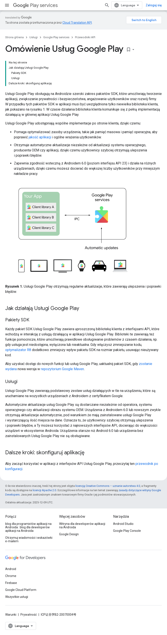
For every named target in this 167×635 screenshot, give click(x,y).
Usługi (33, 37)
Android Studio (123, 524)
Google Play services (56, 37)
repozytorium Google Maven (62, 369)
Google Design (69, 534)
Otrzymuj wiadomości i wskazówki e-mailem (28, 539)
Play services (35, 5)
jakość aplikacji (40, 137)
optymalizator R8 (18, 350)
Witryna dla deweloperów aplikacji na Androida (82, 525)
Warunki (10, 614)
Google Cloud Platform (20, 590)
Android (10, 569)
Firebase (11, 583)
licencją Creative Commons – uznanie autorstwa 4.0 (107, 485)
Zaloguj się (154, 5)
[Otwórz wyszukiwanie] (107, 5)
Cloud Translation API (77, 22)
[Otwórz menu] (7, 5)
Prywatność (28, 614)
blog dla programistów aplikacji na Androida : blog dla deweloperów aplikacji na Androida (28, 527)
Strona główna (14, 37)
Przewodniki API (85, 37)
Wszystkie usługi (16, 597)
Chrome (10, 576)
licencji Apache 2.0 (44, 490)
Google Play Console (127, 530)
